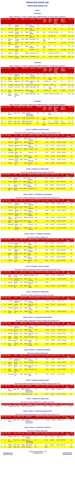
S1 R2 (50, 19)
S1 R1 (44, 19)
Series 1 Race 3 (56, 19)
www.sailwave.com (38, 453)
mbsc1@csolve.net (8, 454)
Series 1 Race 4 (63, 19)
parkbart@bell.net (7, 453)
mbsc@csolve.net (67, 454)
